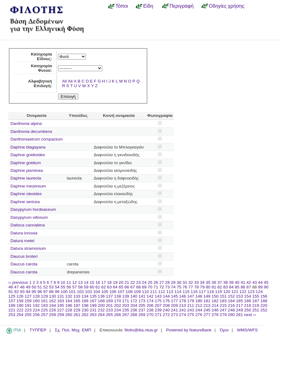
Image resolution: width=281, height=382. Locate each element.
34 (202, 282)
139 (125, 296)
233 (109, 310)
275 (190, 314)
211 (190, 305)
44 (260, 282)
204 (133, 305)
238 (150, 310)
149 (206, 296)
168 (101, 301)
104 (96, 291)
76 (184, 287)
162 (52, 301)
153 (239, 296)
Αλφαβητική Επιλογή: (40, 83)
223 (28, 310)
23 (138, 282)
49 (28, 287)
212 (198, 305)
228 (68, 310)
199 (93, 305)
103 (88, 291)
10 (62, 282)
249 (239, 310)
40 (237, 282)
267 (125, 314)
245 (206, 310)
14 (86, 282)
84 (231, 287)
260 (68, 314)
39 (231, 282)
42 (248, 282)
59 (86, 287)
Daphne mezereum (28, 186)
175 (158, 301)
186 (247, 301)
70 (150, 287)
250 (247, 310)
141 (142, 296)
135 (93, 296)
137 (109, 296)
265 (109, 314)
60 (92, 287)
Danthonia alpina (26, 123)
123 (251, 291)
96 (39, 291)
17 (103, 282)
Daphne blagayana (27, 147)
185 (239, 301)
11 (68, 282)
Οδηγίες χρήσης (226, 6)
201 (109, 305)
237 (142, 310)
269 (142, 314)
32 (190, 282)
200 (101, 305)
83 (225, 287)
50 (34, 287)
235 (125, 310)
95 (34, 291)
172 (133, 301)
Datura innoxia (23, 233)
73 (167, 287)
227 (60, 310)
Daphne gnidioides (27, 154)
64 (115, 287)
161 (44, 301)
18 (109, 282)
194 (52, 305)
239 (158, 310)
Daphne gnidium (25, 162)
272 (166, 314)
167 (93, 301)
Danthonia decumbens (31, 131)
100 (64, 291)
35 (208, 282)
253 (11, 314)
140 (133, 296)
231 (93, 310)
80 (208, 287)
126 (20, 296)
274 (182, 314)
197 (76, 305)
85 (237, 287)
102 (80, 291)
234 (117, 310)
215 (223, 305)
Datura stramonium (28, 248)
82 (219, 287)
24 (144, 282)
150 (215, 296)
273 (174, 314)
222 (20, 310)
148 (198, 296)
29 (173, 282)
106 (112, 291)
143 (158, 296)
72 (161, 287)
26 (156, 282)
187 (255, 301)
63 (109, 287)
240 (166, 310)
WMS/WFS (247, 330)
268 (133, 314)
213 (206, 305)
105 (104, 291)
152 (231, 296)
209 (174, 305)
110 (145, 291)
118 (210, 291)
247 (223, 310)
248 (231, 310)
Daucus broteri (23, 256)
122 (243, 291)
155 (255, 296)
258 (52, 314)
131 (60, 296)
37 (219, 282)
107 (121, 291)
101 (72, 291)
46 (10, 287)
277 (206, 314)
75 (179, 287)
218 (247, 305)
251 (255, 310)
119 (218, 291)
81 (214, 287)
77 (190, 287)
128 (36, 296)
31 (184, 282)
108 (129, 291)
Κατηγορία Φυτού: (41, 68)
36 (214, 282)
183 (223, 301)
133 (76, 296)
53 (51, 287)
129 (44, 296)
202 (117, 305)
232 (101, 310)
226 (52, 310)
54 (57, 287)
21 (126, 282)
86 (242, 287)
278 (215, 314)
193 (44, 305)
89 (260, 287)
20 (121, 282)
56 (68, 287)
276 (198, 314)
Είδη (148, 6)
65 (121, 287)
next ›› (250, 314)
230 (84, 310)
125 (11, 296)
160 (36, 301)
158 (20, 301)
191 (28, 305)
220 (263, 305)
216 (231, 305)
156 (263, 296)
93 (22, 291)
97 (45, 291)
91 (10, 291)
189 (11, 305)
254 (20, 314)
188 (263, 301)
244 (198, 310)
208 (166, 305)
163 (60, 301)
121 (234, 291)
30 (179, 282)
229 (76, 310)
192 (36, 305)
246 (215, 310)
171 (125, 301)
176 (166, 301)
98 (51, 291)
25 (150, 282)
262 (84, 314)
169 (109, 301)
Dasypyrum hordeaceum (33, 209)
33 (196, 282)
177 (174, 301)
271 (158, 314)
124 (259, 291)
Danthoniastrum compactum (36, 139)
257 (44, 314)
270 (150, 314)
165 (76, 301)
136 (101, 296)
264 (101, 314)
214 (215, 305)
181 (206, 301)
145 (174, 296)
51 (39, 287)
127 (28, 296)
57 (74, 287)
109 (137, 291)
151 (223, 296)
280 (231, 314)
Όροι (224, 330)
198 (84, 305)
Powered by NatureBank (188, 330)
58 (80, 287)
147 (190, 296)
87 (248, 287)
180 (198, 301)
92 (16, 291)
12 (74, 282)
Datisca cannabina (27, 225)
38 (225, 282)
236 (133, 310)
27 (161, 282)
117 (202, 291)
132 (68, 296)
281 (239, 314)
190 (20, 305)
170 (117, 301)
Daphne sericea (25, 201)
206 (150, 305)
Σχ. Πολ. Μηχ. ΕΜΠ (73, 330)
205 (142, 305)
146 (182, 296)
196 (68, 305)
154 (247, 296)
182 (215, 301)
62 (103, 287)
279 (223, 314)
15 (92, 282)
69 (144, 287)
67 (132, 287)
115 (185, 291)
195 (60, 305)
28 (167, 282)
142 (150, 296)
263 (93, 314)
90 (266, 287)
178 (182, 301)
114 (177, 291)
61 (98, 287)
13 (80, 282)
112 (161, 291)
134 (84, 296)
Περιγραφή (181, 6)
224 (36, 310)
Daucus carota (23, 264)
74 (173, 287)
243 (190, 310)
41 (242, 282)
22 (132, 282)
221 (11, 310)
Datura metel (22, 240)
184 (231, 301)
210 (182, 305)
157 (11, 301)
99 (57, 291)
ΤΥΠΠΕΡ (37, 330)
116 (194, 291)
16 (98, 282)
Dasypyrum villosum (29, 217)
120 (226, 291)
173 (142, 301)
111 (153, 291)
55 (62, 287)
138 (117, 296)
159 (28, 301)
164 (68, 301)
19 (115, 282)
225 (44, 310)
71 (156, 287)
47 (16, 287)
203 (125, 305)
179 (190, 301)
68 (138, 287)
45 (266, 282)
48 (22, 287)
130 (52, 296)
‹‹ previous (18, 282)
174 (150, 301)
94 (28, 291)
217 (239, 305)
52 (45, 287)
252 (263, 310)
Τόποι (121, 6)
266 (117, 314)
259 (60, 314)
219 (255, 305)
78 (196, 287)
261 (76, 314)
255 (28, 314)
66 (126, 287)
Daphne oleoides (26, 193)
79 (202, 287)
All (64, 81)
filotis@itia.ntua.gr (141, 330)
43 (254, 282)
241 (174, 310)
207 (158, 305)
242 (182, 310)
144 (166, 296)
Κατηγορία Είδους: (41, 56)
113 (169, 291)
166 (84, 301)
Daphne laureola (25, 178)
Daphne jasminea (26, 170)
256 (36, 314)
